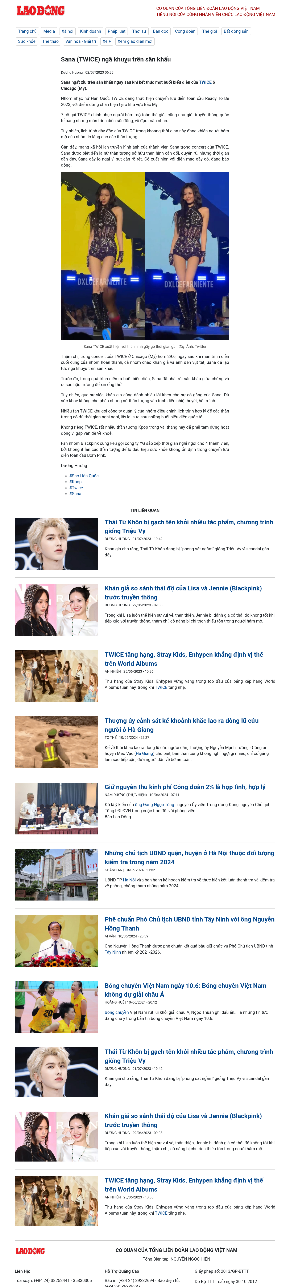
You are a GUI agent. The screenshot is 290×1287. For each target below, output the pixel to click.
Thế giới (209, 31)
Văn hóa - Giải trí (80, 41)
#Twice (76, 487)
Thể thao (50, 41)
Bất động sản (236, 31)
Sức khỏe (27, 41)
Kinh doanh (90, 31)
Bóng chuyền (117, 1012)
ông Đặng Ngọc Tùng (154, 804)
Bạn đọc (160, 31)
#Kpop (75, 481)
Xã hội (67, 31)
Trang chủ (27, 31)
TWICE (205, 82)
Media (49, 31)
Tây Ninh (113, 952)
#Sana (75, 493)
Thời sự (139, 31)
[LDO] (56, 544)
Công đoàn (185, 31)
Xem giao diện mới (135, 41)
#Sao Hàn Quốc (84, 475)
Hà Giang (144, 753)
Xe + (107, 41)
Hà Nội (129, 879)
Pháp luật (116, 31)
